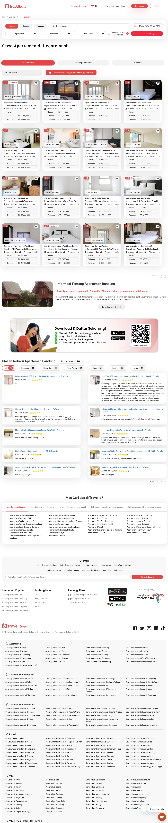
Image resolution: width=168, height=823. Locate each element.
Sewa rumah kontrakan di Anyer (99, 745)
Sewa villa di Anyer (13, 780)
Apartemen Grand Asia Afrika (21, 530)
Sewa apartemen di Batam (136, 648)
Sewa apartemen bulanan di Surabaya (101, 708)
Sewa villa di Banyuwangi (136, 783)
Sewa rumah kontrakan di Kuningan (100, 756)
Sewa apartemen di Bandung (14, 598)
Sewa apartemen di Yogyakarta (16, 606)
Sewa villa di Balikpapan (95, 780)
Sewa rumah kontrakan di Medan (99, 759)
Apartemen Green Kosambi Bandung (24, 527)
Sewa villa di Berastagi (95, 787)
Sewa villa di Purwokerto (135, 801)
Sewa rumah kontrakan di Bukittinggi (140, 752)
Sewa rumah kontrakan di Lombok (139, 756)
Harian (12, 26)
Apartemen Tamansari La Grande (62, 515)
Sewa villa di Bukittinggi (14, 790)
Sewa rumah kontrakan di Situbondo (20, 767)
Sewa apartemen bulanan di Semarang (101, 725)
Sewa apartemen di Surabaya (15, 610)
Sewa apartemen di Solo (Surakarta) (140, 658)
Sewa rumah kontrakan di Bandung (140, 738)
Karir (37, 606)
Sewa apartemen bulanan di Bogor (100, 715)
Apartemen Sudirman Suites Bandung (25, 521)
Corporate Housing (78, 6)
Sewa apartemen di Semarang (98, 658)
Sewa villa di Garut (53, 790)
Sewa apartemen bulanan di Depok (140, 715)
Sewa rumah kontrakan (14, 738)
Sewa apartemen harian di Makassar (20, 695)
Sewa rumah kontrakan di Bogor (18, 745)
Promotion (39, 602)
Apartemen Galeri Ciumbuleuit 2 (100, 524)
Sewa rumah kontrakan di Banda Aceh (61, 749)
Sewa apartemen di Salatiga (57, 658)
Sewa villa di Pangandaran (16, 801)
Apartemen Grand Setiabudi (138, 524)
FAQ (37, 595)
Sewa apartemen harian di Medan (19, 689)
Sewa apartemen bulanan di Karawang (141, 725)
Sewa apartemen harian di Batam (139, 689)
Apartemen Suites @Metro (137, 518)
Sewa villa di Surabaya (95, 808)
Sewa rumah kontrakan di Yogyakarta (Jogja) (144, 767)
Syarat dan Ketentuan (54, 632)
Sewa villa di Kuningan (54, 794)
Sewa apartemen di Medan (137, 655)
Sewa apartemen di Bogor (56, 651)
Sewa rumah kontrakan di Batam (59, 752)
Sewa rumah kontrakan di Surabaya (100, 742)
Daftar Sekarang (147, 577)
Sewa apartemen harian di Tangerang (141, 679)
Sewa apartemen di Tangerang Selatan (141, 662)
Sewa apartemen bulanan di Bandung (61, 708)
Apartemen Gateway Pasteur (138, 521)
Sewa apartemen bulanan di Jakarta (20, 708)
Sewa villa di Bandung (14, 783)
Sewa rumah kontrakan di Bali (138, 745)
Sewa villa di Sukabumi (55, 808)
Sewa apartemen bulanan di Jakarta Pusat (63, 715)
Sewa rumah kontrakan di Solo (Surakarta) (63, 767)
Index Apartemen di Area (70, 565)
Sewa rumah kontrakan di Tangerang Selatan (64, 742)
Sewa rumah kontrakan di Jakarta (99, 738)
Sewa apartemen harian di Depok (139, 686)
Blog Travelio (41, 598)
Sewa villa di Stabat (13, 808)
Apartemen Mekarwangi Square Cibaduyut (144, 527)
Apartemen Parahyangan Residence (102, 515)
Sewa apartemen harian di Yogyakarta (61, 695)
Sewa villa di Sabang (13, 805)
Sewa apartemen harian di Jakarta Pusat (62, 686)
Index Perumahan (72, 570)
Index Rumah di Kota (122, 565)
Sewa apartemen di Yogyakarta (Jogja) (21, 665)
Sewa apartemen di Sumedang (18, 662)
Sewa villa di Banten (94, 783)
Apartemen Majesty (96, 527)
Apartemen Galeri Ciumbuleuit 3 (61, 530)
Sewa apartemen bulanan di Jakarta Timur (22, 715)
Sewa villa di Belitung (54, 787)
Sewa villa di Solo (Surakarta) (137, 805)
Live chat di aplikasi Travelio (82, 595)
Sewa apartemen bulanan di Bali (59, 719)
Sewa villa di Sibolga (94, 805)
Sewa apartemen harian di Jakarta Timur (22, 686)
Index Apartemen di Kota (47, 565)
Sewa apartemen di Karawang (17, 655)
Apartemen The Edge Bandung (100, 521)
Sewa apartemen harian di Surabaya (100, 679)
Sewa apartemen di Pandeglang (18, 658)
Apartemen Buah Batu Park (21, 533)
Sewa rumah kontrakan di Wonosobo (100, 767)
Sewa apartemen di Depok (96, 651)
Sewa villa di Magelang (14, 797)
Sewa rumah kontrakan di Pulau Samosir (21, 763)
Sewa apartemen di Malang (97, 655)
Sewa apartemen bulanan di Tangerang (142, 708)
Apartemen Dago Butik (97, 533)
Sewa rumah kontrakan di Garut (58, 756)
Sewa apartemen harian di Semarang (101, 695)
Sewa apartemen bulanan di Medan (19, 719)
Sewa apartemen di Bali (12, 595)
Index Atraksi (106, 565)
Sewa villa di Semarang (55, 805)
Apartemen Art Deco (57, 536)
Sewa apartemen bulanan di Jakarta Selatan (104, 712)
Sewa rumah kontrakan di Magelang (20, 759)
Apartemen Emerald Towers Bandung (142, 515)
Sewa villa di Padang (94, 797)
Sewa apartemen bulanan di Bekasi (19, 712)
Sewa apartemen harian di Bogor (99, 686)
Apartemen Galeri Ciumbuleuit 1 (139, 530)
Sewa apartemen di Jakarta (14, 602)
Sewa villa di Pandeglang (136, 797)
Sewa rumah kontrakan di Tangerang (60, 738)
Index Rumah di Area (53, 570)
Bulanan (26, 26)
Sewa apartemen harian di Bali (58, 689)
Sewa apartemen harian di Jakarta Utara (62, 682)
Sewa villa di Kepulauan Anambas (19, 794)
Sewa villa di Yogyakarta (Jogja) (18, 812)
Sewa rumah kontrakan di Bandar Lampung (103, 749)
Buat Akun (139, 6)
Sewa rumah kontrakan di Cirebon (19, 756)
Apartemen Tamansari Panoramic (23, 515)
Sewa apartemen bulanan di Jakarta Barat (143, 712)
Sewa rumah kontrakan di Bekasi (139, 742)
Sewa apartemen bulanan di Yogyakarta (62, 725)
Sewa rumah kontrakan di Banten (139, 749)
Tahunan (40, 26)
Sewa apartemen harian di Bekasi (19, 682)
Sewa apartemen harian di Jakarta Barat (142, 682)
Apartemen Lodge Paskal (137, 533)
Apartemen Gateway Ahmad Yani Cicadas (65, 521)
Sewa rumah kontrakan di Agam (59, 745)
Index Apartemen (91, 565)
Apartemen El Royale (57, 533)
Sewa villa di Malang (54, 797)
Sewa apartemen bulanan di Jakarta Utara (63, 712)
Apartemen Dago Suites (97, 518)
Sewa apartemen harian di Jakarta (19, 679)
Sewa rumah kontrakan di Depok (18, 742)
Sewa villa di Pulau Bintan (56, 801)
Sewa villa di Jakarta (134, 790)
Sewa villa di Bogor (133, 787)
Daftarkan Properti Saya (115, 6)
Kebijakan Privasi (36, 632)
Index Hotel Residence (91, 570)
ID (96, 6)
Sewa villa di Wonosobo (135, 808)
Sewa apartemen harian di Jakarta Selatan (103, 682)
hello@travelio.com (78, 598)
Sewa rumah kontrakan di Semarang (140, 763)
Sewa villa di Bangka (54, 783)
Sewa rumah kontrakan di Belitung (99, 752)
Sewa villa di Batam (13, 787)
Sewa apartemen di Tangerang (98, 662)
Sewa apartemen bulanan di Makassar (21, 725)
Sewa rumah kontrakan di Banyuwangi (21, 752)
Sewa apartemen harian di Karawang (141, 695)
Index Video (118, 570)
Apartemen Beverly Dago (59, 524)
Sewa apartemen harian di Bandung (60, 679)
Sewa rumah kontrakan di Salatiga (99, 763)
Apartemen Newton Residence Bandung (26, 524)
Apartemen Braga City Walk (21, 518)
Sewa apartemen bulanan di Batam (140, 719)
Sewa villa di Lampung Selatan (98, 794)
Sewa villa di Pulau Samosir (97, 801)
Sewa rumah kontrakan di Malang (59, 759)
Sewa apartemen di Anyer (15, 648)
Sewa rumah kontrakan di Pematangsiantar (143, 759)
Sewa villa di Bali (52, 780)
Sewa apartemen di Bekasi (16, 651)
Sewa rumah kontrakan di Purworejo (60, 763)
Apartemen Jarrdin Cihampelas (61, 518)
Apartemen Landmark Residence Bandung (105, 530)
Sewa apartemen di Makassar (58, 655)
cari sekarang (147, 33)
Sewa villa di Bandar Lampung (138, 780)
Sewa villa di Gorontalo (95, 790)
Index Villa (107, 570)
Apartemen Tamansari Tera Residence (64, 527)
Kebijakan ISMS (72, 632)
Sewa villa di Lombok (134, 794)
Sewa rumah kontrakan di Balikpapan (20, 749)
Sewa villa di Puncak (54, 812)
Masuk (156, 6)
